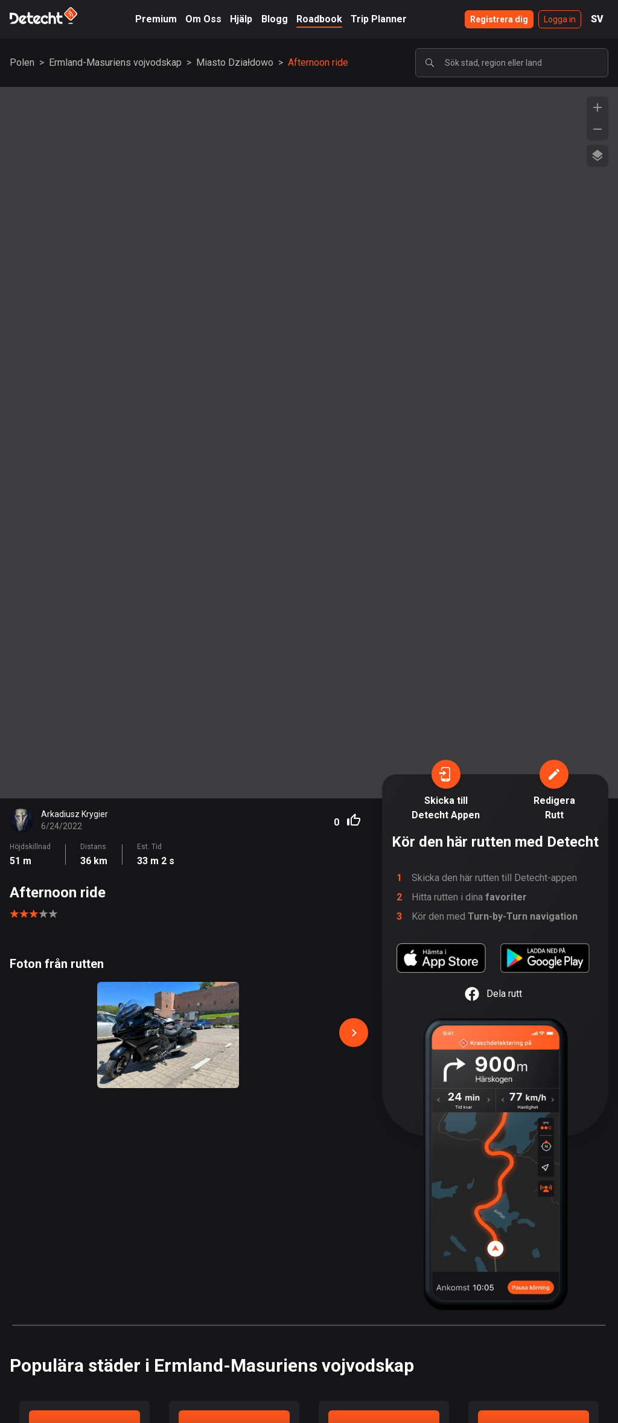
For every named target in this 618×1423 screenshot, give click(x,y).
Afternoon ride (318, 62)
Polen (22, 62)
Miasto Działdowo (234, 62)
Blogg (274, 19)
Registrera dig (499, 19)
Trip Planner (379, 19)
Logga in (560, 19)
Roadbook (319, 19)
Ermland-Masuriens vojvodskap (115, 62)
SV (597, 19)
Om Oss (203, 19)
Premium (156, 19)
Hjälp (241, 19)
